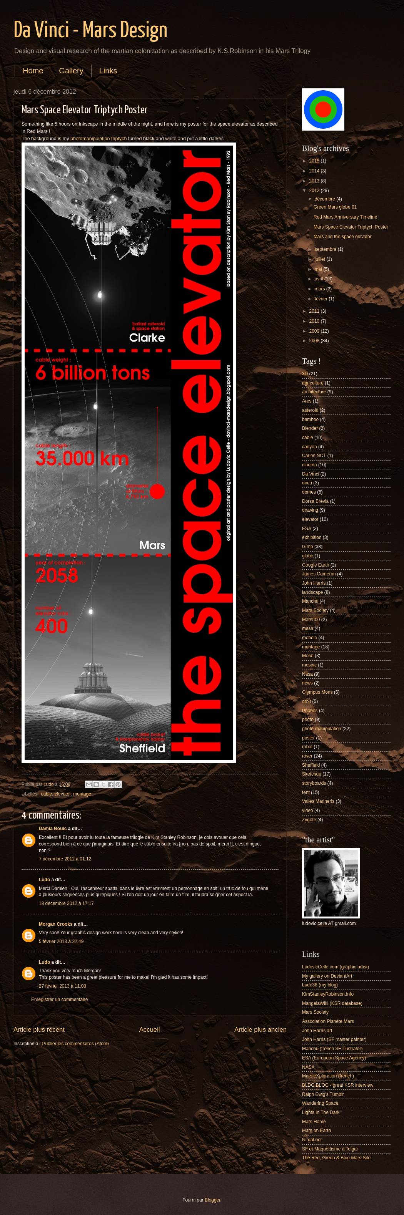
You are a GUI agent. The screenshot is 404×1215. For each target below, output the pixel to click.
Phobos (310, 710)
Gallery (71, 70)
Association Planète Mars (328, 1021)
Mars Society (315, 610)
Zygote (309, 819)
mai (319, 269)
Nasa (307, 674)
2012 (315, 190)
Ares (307, 401)
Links (108, 70)
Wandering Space (320, 1103)
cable (46, 794)
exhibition (312, 537)
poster (308, 738)
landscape (312, 592)
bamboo (310, 419)
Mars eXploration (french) (328, 1076)
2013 (315, 181)
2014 (315, 171)
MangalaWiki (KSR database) (332, 1003)
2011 (315, 311)
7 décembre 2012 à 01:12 (65, 859)
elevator (63, 794)
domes (309, 492)
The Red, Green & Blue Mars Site (336, 1157)
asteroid (310, 410)
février (322, 299)
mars (320, 289)
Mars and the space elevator (343, 236)
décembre (325, 199)
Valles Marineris (318, 801)
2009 (315, 331)
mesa (307, 628)
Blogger (212, 1200)
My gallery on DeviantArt (327, 976)
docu (307, 483)
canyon (309, 446)
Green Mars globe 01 (335, 207)
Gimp (307, 546)
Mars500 (311, 619)
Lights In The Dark (320, 1112)
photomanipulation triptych (98, 138)
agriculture (313, 383)
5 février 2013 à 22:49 (61, 941)
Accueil (149, 1029)
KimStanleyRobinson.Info (328, 994)
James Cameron (319, 574)
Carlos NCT (314, 455)
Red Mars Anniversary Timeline (345, 217)
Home (33, 70)
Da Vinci (310, 474)
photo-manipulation (321, 728)
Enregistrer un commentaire (59, 999)
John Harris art (317, 1030)
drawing (310, 510)
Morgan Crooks (56, 924)
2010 (315, 321)
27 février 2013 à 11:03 (62, 986)
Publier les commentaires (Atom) (75, 1043)
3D (305, 373)
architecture (314, 392)
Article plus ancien (260, 1029)
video (307, 810)
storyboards (314, 783)
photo (308, 719)
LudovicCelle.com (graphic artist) (335, 967)
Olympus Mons (317, 692)
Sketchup (311, 774)
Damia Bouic (53, 828)
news (307, 683)
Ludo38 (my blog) (320, 985)
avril (319, 279)
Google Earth (315, 565)
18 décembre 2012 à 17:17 (66, 903)
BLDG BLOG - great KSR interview (337, 1085)
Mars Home (314, 1121)
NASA (308, 1067)
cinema (309, 464)
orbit (306, 701)
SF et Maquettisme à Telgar (330, 1149)
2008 (315, 340)
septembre (326, 249)
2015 (315, 161)
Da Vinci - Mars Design (90, 31)
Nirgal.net (312, 1139)
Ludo (44, 879)
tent (306, 792)
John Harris (314, 583)
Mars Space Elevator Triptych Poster (351, 227)
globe (307, 556)
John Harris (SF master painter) (334, 1039)
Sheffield (311, 765)
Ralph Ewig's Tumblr (323, 1094)
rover (307, 756)
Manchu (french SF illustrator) (332, 1048)
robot (307, 746)
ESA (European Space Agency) (334, 1058)
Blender (310, 428)
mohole (309, 637)
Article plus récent (39, 1029)
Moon (308, 655)
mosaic (309, 665)
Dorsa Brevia (315, 501)
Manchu (310, 601)
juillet (321, 259)
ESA (306, 528)
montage (82, 794)
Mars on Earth (316, 1130)
